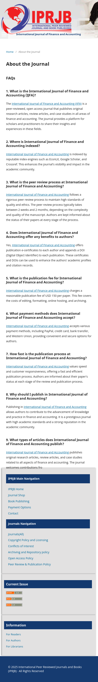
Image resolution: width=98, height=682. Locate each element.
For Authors (13, 640)
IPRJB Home (16, 489)
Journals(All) (16, 534)
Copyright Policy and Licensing (28, 540)
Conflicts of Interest (21, 546)
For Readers (13, 634)
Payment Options (19, 507)
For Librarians (14, 646)
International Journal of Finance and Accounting (37, 154)
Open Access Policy (20, 558)
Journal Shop (16, 495)
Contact (13, 513)
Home (10, 52)
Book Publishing (18, 501)
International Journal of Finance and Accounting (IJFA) (47, 104)
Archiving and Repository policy (28, 552)
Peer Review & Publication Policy (29, 564)
